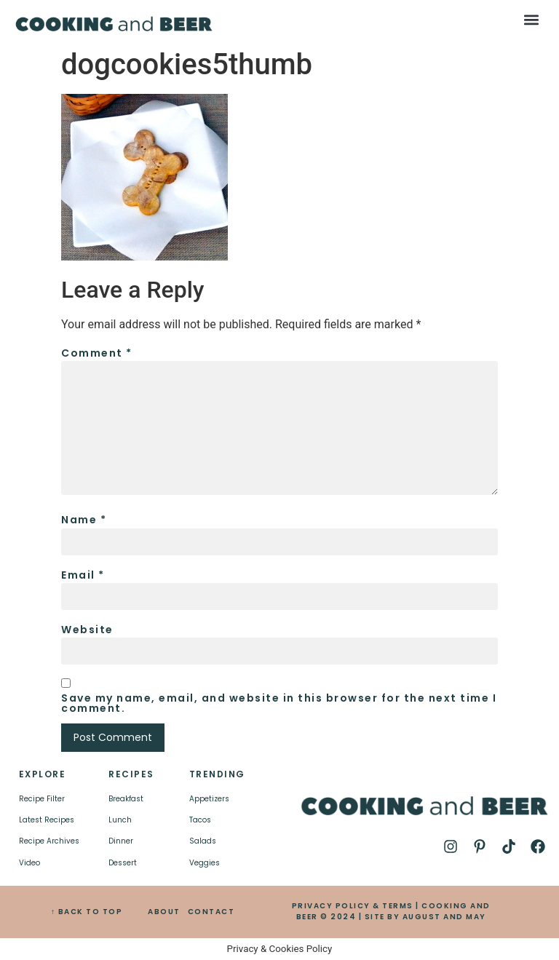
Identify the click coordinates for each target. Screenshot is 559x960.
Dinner (120, 841)
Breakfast (125, 798)
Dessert (122, 862)
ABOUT (164, 911)
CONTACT (211, 911)
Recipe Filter (42, 798)
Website (87, 629)
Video (29, 862)
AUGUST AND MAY (444, 916)
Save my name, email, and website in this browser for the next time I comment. (278, 703)
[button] (532, 19)
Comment (96, 353)
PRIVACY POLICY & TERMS (352, 905)
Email (83, 575)
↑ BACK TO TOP (87, 911)
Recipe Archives (49, 841)
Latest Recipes (46, 819)
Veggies (204, 862)
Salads (202, 841)
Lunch (120, 819)
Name (83, 520)
